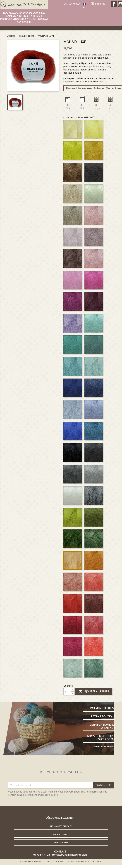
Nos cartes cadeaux (61, 826)
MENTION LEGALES (89, 861)
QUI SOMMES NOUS (73, 861)
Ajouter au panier (94, 692)
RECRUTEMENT (59, 861)
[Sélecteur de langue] (84, 6)
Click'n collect (61, 834)
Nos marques (61, 842)
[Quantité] (67, 691)
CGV (100, 861)
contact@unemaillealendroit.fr (69, 854)
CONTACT (48, 861)
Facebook (114, 4)
